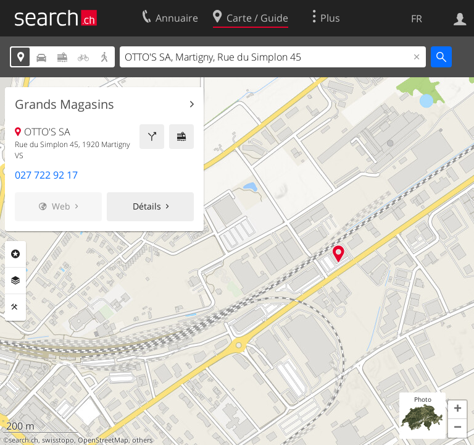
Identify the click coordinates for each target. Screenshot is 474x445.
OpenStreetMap (103, 440)
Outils (15, 307)
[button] (457, 409)
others (142, 440)
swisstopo (58, 440)
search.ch (23, 440)
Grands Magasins (64, 104)
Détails (147, 206)
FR (416, 18)
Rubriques (15, 254)
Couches (15, 281)
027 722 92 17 (46, 175)
